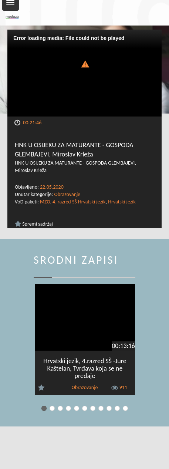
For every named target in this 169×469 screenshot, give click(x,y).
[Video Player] (84, 73)
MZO (45, 202)
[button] (85, 63)
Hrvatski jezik (122, 202)
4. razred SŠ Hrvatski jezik (79, 202)
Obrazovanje (67, 194)
